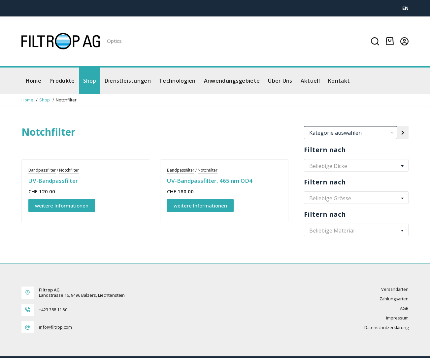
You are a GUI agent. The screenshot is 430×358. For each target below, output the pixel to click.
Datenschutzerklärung (386, 327)
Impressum (397, 318)
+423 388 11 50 (53, 310)
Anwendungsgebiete (232, 80)
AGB (404, 308)
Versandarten (395, 289)
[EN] (405, 8)
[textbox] (356, 166)
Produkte (62, 80)
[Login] (404, 41)
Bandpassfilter (42, 170)
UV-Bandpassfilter (53, 180)
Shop (89, 80)
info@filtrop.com (55, 327)
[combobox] (356, 166)
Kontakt (339, 80)
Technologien (177, 80)
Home (33, 80)
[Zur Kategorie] (403, 132)
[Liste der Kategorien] (350, 132)
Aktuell (310, 80)
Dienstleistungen (128, 80)
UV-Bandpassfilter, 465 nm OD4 (209, 180)
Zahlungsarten (394, 299)
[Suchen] (375, 41)
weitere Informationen (61, 205)
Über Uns (280, 80)
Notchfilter (69, 170)
